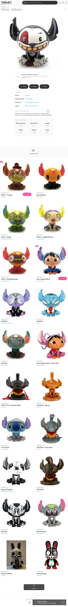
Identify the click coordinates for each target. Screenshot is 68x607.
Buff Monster (41, 531)
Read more (48, 111)
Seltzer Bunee (42, 574)
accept (62, 602)
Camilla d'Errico (41, 239)
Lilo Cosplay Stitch (43, 279)
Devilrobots (40, 197)
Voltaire (3, 575)
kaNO (38, 323)
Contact (32, 599)
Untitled (4, 321)
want (34, 86)
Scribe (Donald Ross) (6, 239)
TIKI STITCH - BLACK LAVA (11, 405)
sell (44, 86)
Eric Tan (3, 407)
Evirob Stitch (41, 195)
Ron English (4, 365)
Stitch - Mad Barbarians (9, 279)
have (23, 86)
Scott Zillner (4, 449)
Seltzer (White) (6, 574)
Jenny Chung (40, 281)
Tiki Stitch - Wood (43, 405)
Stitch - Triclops (6, 195)
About (27, 599)
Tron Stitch (5, 447)
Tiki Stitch (40, 489)
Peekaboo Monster (6, 323)
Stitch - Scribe (6, 237)
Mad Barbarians (5, 281)
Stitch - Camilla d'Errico (45, 237)
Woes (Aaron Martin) (7, 491)
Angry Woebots (7, 489)
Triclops (3, 197)
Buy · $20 (27, 194)
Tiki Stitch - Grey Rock (44, 447)
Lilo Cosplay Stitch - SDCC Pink (48, 363)
